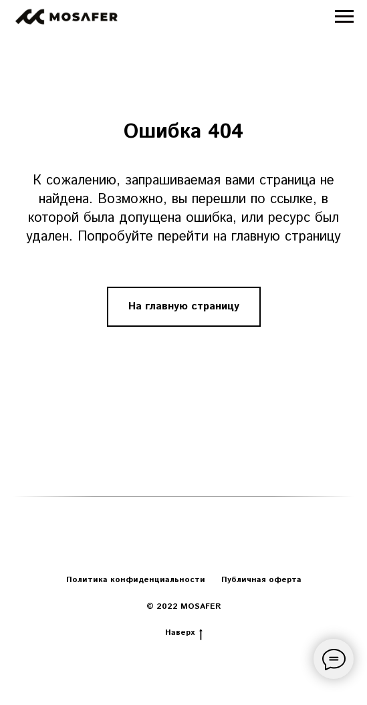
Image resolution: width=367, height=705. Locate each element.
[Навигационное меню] (344, 16)
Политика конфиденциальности (135, 579)
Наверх (184, 632)
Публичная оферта (261, 579)
